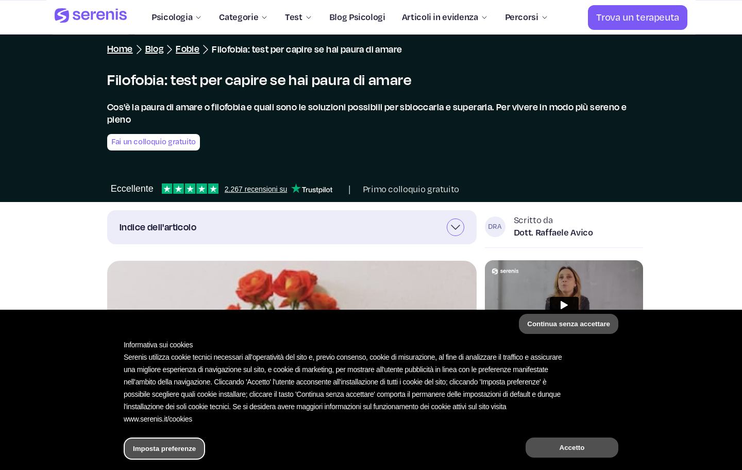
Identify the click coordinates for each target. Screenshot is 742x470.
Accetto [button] (572, 447)
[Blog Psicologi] (353, 17)
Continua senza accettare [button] (568, 324)
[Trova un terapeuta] (637, 17)
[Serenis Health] (91, 17)
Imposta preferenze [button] (164, 448)
